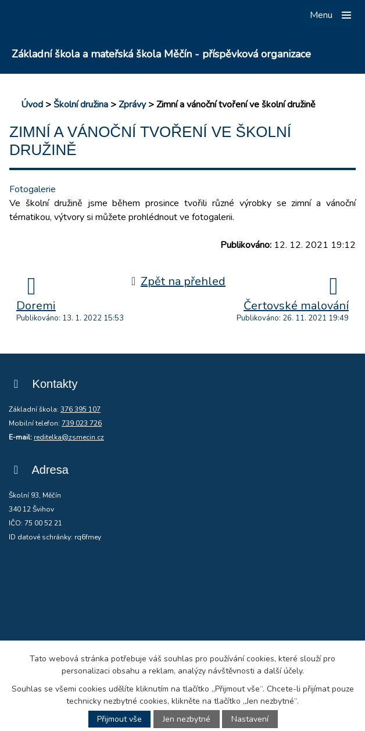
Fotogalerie (32, 189)
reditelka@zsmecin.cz (69, 437)
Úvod (32, 104)
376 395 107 (80, 409)
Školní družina (80, 104)
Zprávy (132, 104)
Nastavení (250, 719)
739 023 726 (82, 423)
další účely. (284, 670)
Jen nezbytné (186, 719)
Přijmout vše (119, 719)
